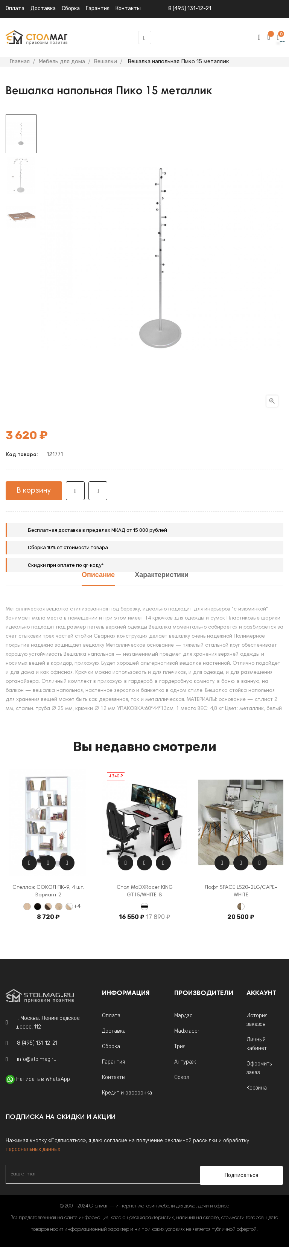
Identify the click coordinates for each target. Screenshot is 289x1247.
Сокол (181, 1077)
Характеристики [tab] (162, 575)
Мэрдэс (183, 1015)
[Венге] (37, 906)
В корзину (34, 491)
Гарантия (113, 1062)
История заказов (257, 1019)
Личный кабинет (256, 1044)
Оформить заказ (259, 1068)
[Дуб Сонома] (58, 906)
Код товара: (22, 455)
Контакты (113, 1077)
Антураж (185, 1062)
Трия (180, 1046)
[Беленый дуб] (27, 906)
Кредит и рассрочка (127, 1093)
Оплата (15, 8)
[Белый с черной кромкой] (144, 906)
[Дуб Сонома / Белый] (69, 906)
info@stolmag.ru (36, 1059)
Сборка (71, 8)
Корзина (256, 1088)
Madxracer (186, 1031)
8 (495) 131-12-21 (189, 8)
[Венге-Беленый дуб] (48, 906)
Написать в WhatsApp (43, 1079)
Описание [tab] (98, 575)
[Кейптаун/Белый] (241, 906)
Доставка (43, 8)
